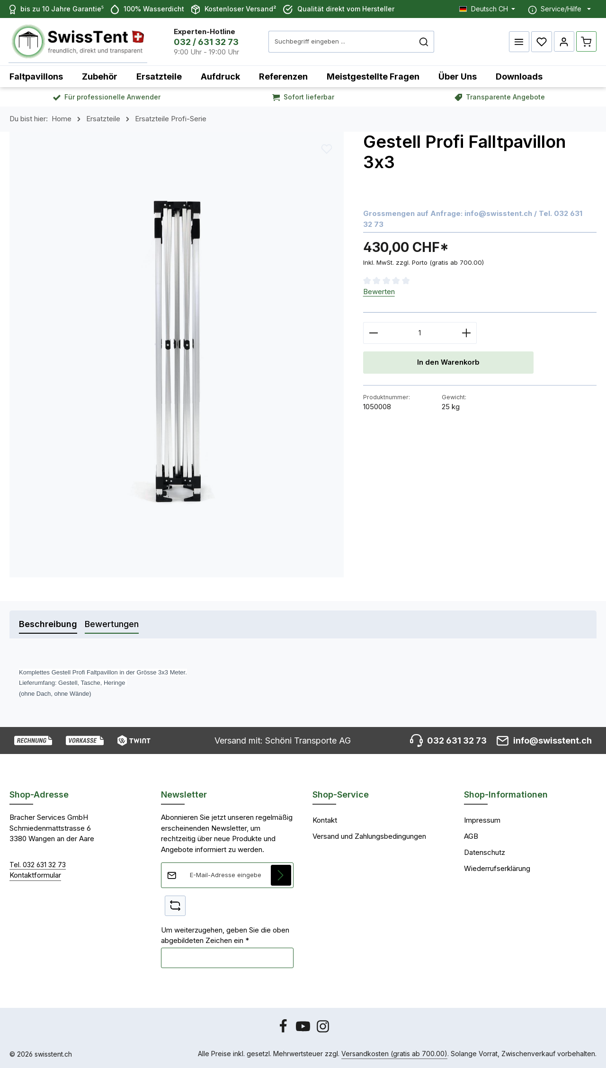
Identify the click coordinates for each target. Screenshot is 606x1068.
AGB (471, 836)
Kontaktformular (35, 875)
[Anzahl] (420, 333)
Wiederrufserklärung (497, 868)
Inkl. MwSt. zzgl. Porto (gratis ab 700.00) (423, 262)
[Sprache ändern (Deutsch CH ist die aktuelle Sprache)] (487, 9)
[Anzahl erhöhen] (466, 333)
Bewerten (379, 291)
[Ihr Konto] (563, 41)
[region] (177, 354)
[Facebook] (284, 1031)
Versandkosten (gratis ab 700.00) (394, 1054)
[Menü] (518, 41)
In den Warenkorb (448, 363)
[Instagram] (323, 1031)
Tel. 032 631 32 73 (37, 865)
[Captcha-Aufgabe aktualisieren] (175, 906)
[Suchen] (426, 42)
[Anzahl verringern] (373, 333)
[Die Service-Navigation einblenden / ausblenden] (559, 9)
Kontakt (324, 820)
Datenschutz (484, 852)
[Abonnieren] (281, 875)
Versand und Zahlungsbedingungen (369, 836)
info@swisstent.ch (498, 213)
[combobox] (343, 42)
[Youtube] (304, 1031)
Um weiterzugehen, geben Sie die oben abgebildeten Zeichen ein (225, 935)
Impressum (482, 820)
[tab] (48, 624)
